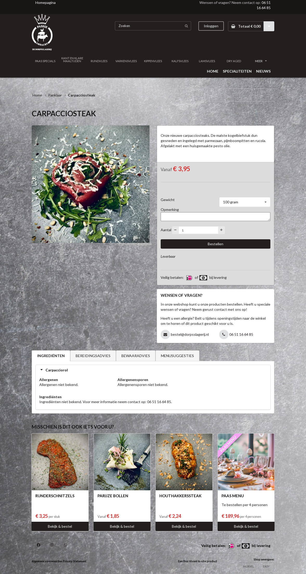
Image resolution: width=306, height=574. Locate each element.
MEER (260, 61)
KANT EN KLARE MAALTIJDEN (72, 59)
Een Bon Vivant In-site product (197, 561)
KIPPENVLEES (153, 61)
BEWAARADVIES (135, 355)
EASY (266, 566)
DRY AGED (234, 61)
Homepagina (45, 2)
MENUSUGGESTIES (177, 355)
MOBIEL (248, 566)
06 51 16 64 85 (241, 334)
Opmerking (170, 209)
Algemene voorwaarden (47, 561)
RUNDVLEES (99, 61)
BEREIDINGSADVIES (93, 355)
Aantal (166, 230)
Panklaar (55, 95)
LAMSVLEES (207, 61)
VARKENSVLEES (126, 61)
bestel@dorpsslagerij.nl (190, 334)
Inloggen (211, 26)
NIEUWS (263, 71)
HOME (212, 71)
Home (37, 95)
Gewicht (168, 199)
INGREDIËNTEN (51, 355)
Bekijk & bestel (60, 526)
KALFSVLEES (180, 61)
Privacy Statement (74, 561)
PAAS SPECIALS (45, 61)
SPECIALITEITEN (237, 71)
